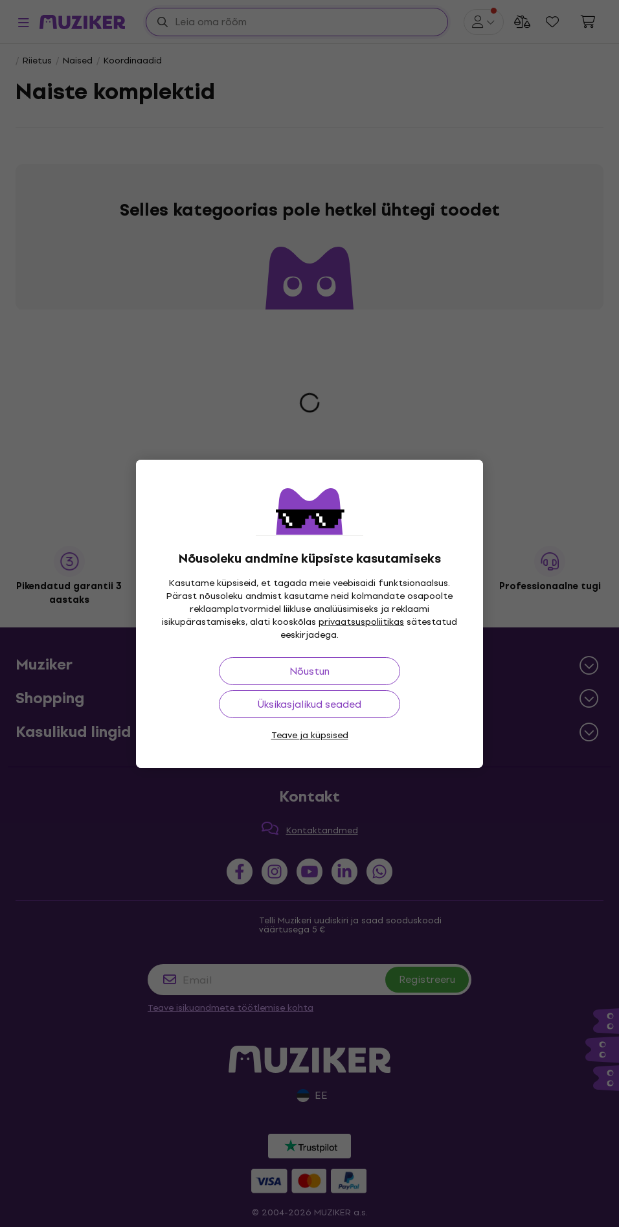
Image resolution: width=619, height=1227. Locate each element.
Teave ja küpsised (309, 735)
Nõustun (309, 671)
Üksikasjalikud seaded (309, 704)
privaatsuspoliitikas (361, 621)
